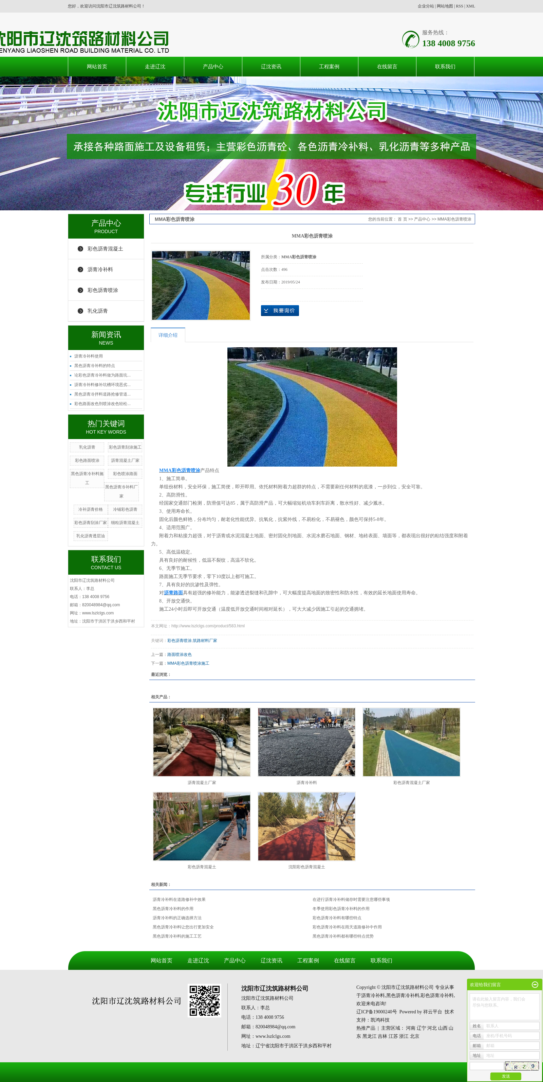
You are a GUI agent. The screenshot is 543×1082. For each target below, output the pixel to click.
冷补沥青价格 (90, 509)
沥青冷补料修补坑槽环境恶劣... (102, 384)
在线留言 (387, 66)
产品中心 (213, 66)
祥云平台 (432, 1011)
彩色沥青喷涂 (103, 290)
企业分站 (426, 6)
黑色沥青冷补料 (402, 995)
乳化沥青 (98, 311)
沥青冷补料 (100, 269)
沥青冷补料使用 (88, 356)
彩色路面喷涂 (87, 460)
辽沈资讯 (271, 66)
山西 (443, 1028)
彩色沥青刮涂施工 (125, 447)
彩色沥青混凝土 (105, 248)
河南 (410, 1028)
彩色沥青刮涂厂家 (90, 522)
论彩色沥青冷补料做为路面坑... (102, 375)
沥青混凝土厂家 (125, 460)
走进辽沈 (155, 66)
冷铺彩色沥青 (125, 509)
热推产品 (365, 1028)
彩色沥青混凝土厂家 (411, 782)
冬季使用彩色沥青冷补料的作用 (341, 908)
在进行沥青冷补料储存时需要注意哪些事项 (351, 899)
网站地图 (445, 6)
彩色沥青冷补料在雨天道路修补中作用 (347, 927)
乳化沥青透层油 (90, 536)
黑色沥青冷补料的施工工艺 (177, 936)
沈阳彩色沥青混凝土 (306, 867)
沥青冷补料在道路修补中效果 (179, 899)
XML (470, 6)
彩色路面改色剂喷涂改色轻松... (102, 403)
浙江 (404, 1036)
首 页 (402, 219)
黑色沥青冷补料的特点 (94, 365)
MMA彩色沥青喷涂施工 (188, 663)
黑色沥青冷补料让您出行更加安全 (183, 927)
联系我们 (445, 66)
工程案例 (329, 66)
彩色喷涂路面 (125, 473)
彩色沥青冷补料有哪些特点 (337, 917)
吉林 (382, 1036)
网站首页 (97, 66)
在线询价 (280, 310)
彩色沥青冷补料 (437, 995)
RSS (459, 6)
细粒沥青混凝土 (125, 522)
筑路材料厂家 (205, 640)
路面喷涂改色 (179, 654)
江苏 (393, 1036)
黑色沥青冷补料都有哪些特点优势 (343, 936)
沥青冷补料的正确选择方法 (177, 917)
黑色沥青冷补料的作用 (173, 908)
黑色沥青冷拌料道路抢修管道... (102, 394)
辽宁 (421, 1028)
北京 (414, 1036)
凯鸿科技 (380, 1020)
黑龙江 (369, 1036)
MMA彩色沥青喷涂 (454, 219)
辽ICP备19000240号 (376, 1011)
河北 (432, 1028)
